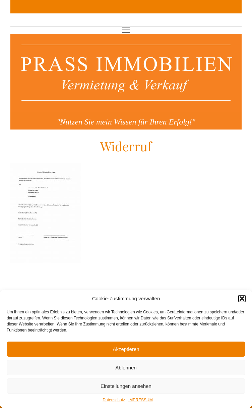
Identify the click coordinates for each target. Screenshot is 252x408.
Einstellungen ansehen (126, 386)
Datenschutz (114, 400)
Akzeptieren (126, 349)
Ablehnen (125, 367)
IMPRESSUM (140, 400)
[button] (242, 298)
